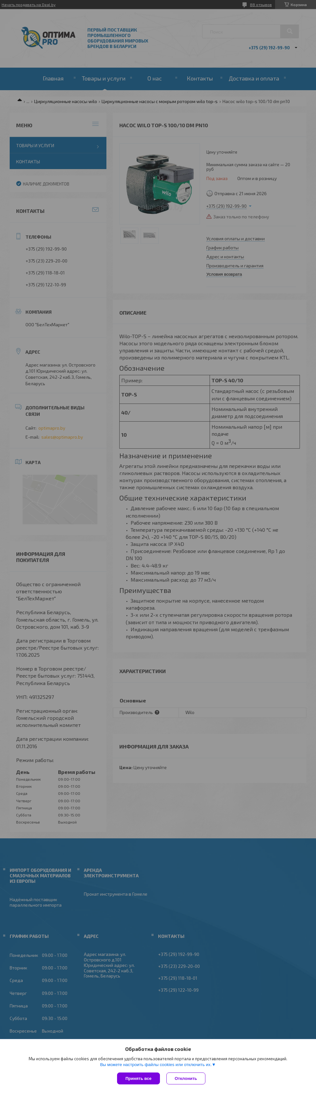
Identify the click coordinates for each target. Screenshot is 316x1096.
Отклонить (186, 1078)
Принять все (138, 1078)
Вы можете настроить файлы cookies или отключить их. (156, 1064)
